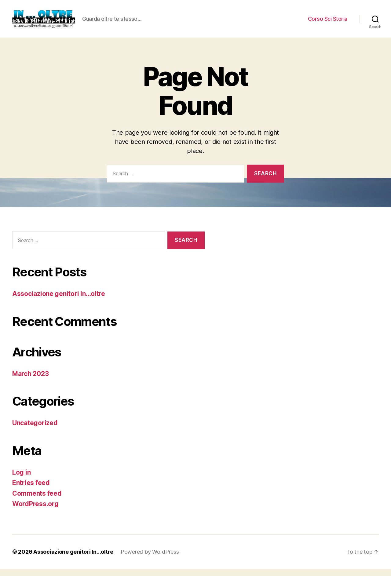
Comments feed (37, 500)
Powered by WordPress (150, 559)
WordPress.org (35, 511)
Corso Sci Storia (327, 22)
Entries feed (31, 490)
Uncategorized (35, 430)
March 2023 (30, 381)
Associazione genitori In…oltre (58, 301)
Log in (21, 479)
